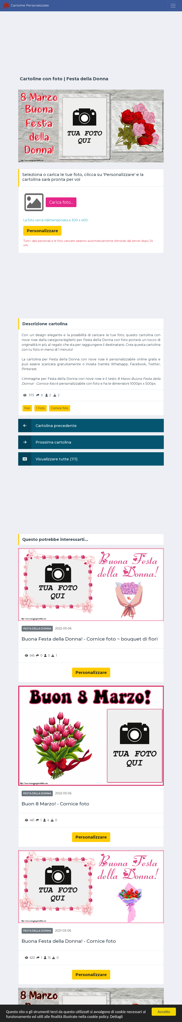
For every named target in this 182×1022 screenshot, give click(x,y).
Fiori (27, 408)
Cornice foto (59, 408)
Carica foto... (61, 202)
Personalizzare (91, 672)
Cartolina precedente (47, 425)
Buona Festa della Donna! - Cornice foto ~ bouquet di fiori (90, 639)
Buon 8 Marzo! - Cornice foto (55, 804)
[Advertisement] (91, 44)
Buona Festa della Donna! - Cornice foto (69, 941)
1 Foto (40, 408)
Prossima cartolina (44, 442)
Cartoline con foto (41, 78)
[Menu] (173, 6)
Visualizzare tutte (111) (48, 459)
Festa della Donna (87, 78)
